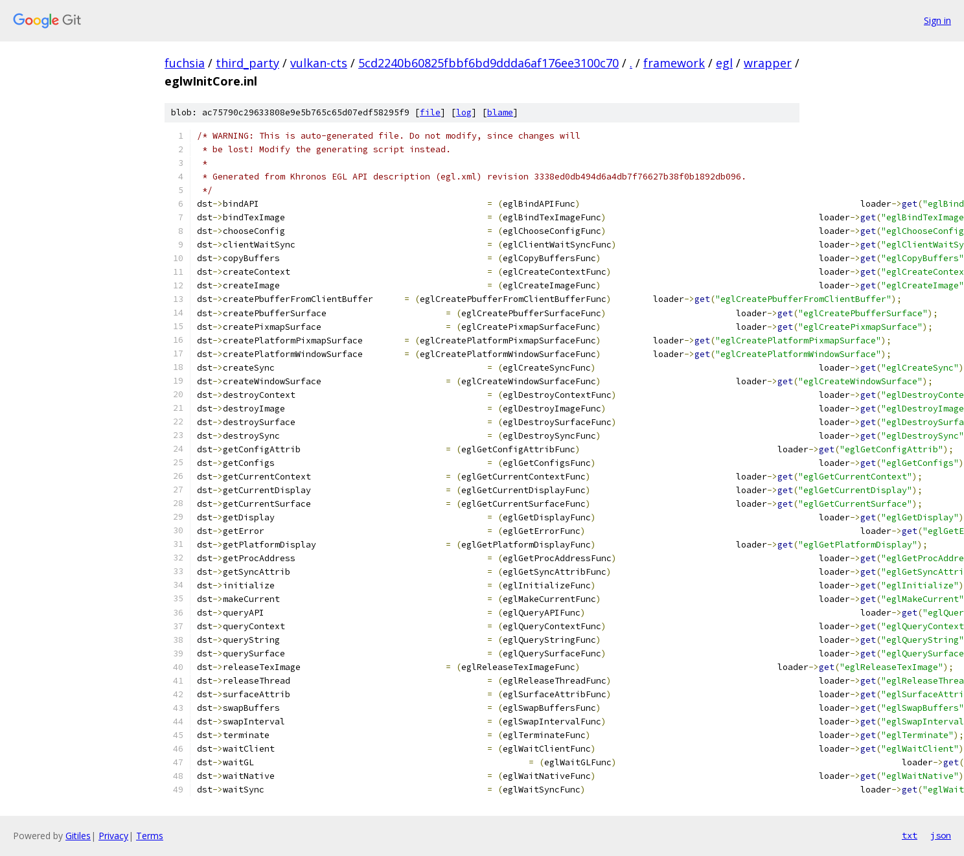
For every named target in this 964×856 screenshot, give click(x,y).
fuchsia (185, 63)
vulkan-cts (318, 63)
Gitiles (78, 835)
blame (500, 112)
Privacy (113, 835)
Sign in (937, 20)
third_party (247, 63)
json (940, 835)
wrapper (768, 63)
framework (674, 63)
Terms (149, 835)
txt (909, 835)
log (464, 112)
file (430, 112)
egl (724, 63)
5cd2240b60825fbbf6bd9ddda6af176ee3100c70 (488, 63)
